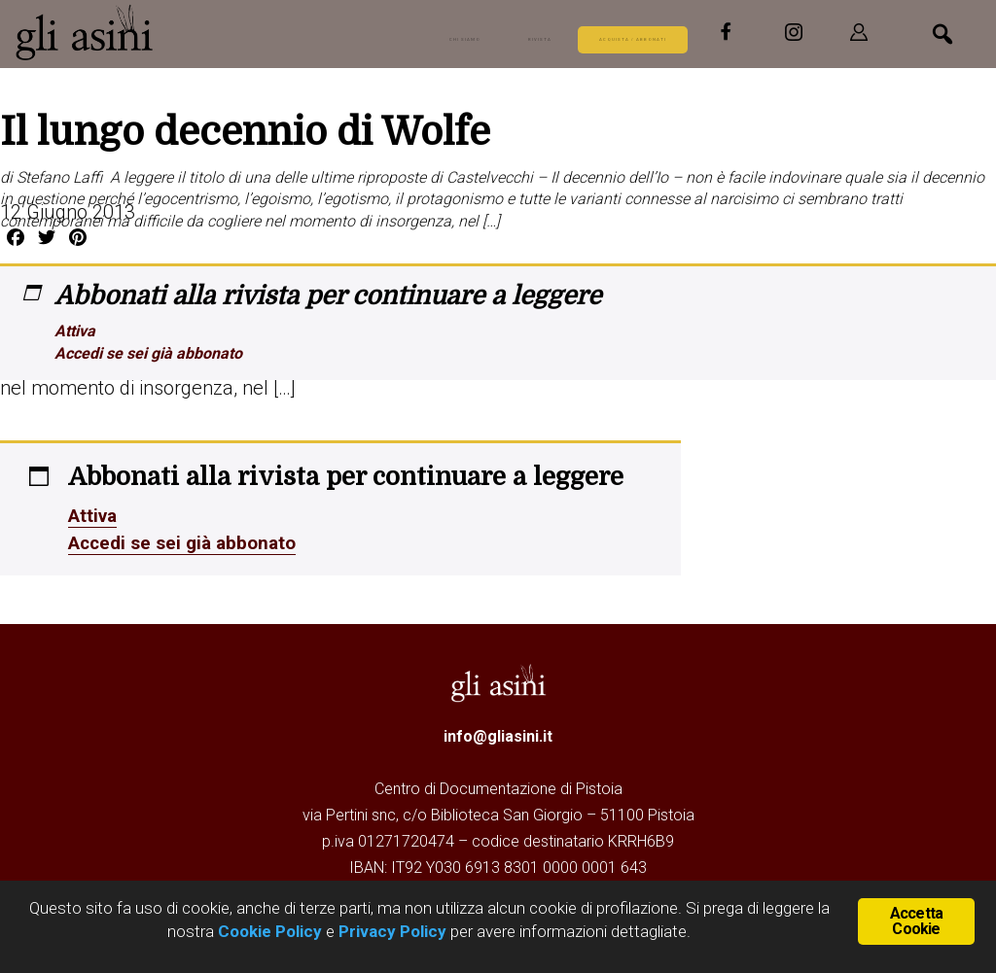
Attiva (74, 331)
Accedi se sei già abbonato (148, 353)
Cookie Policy (268, 931)
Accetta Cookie (916, 920)
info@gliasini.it (498, 736)
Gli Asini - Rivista (160, 32)
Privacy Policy (392, 931)
